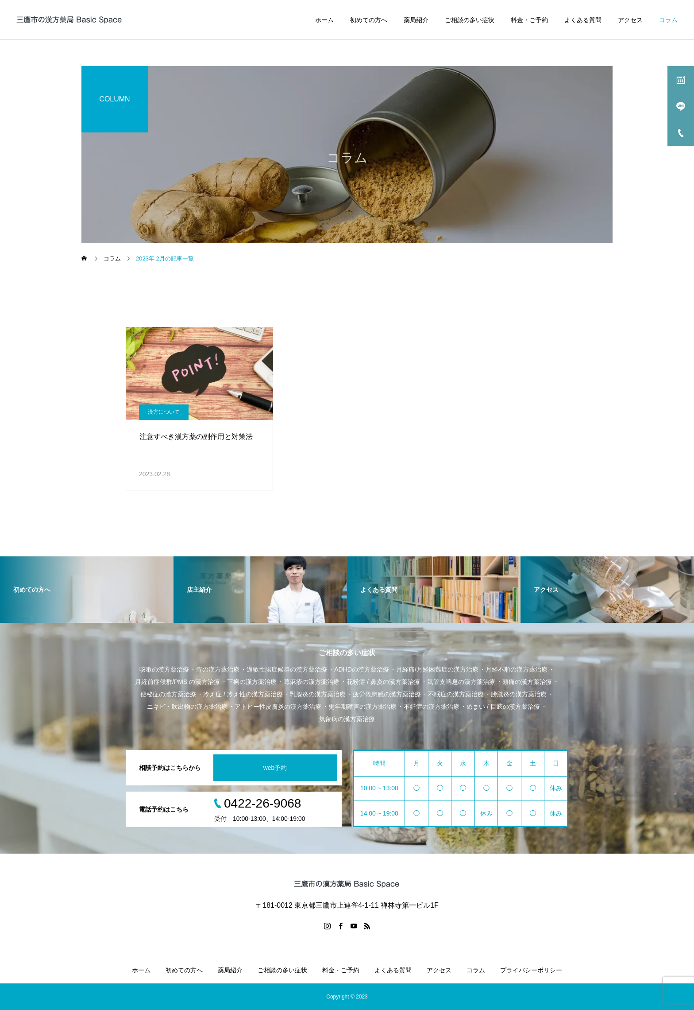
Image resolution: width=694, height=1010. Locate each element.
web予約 (275, 767)
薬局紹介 (416, 19)
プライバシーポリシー (531, 970)
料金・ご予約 (529, 19)
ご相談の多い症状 (469, 19)
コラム (668, 19)
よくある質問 (582, 19)
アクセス (630, 19)
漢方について (164, 412)
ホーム (324, 19)
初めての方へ (368, 19)
